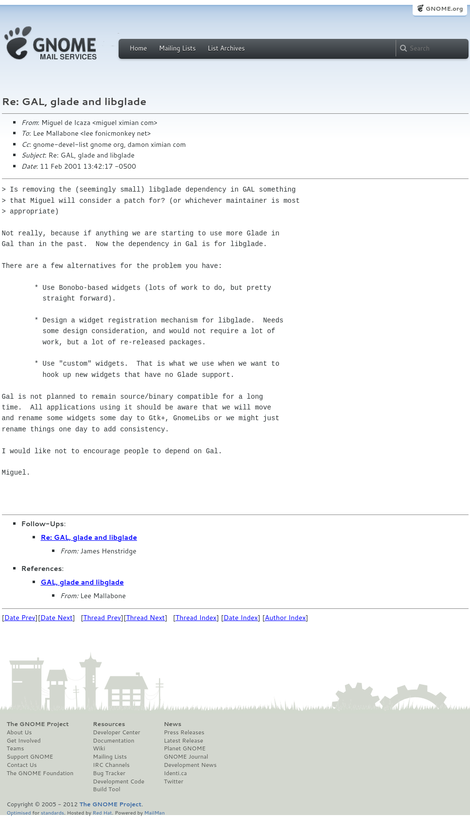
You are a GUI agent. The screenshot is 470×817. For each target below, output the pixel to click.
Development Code (118, 781)
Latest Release (183, 741)
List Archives (226, 48)
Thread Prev (102, 617)
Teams (15, 748)
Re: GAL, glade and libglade (89, 537)
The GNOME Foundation (40, 773)
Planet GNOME (185, 748)
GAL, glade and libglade (82, 582)
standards (52, 812)
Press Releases (184, 732)
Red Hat (102, 812)
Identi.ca (175, 773)
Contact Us (22, 765)
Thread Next (145, 617)
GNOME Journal (186, 757)
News (172, 724)
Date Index (241, 617)
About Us (19, 732)
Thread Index (196, 617)
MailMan (154, 812)
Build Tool (106, 789)
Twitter (173, 781)
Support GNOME (30, 757)
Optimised (19, 812)
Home (138, 48)
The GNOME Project (38, 724)
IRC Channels (111, 765)
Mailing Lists (177, 48)
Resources (109, 724)
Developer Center (116, 732)
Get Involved (24, 741)
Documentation (113, 741)
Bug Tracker (109, 773)
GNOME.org (444, 8)
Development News (190, 765)
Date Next (56, 617)
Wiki (99, 748)
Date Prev (19, 617)
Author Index (285, 617)
